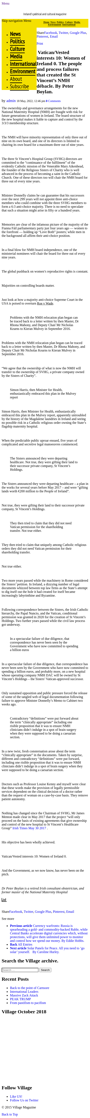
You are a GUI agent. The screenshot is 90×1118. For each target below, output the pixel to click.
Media (77, 22)
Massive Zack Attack (24, 995)
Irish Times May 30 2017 (29, 828)
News (53, 22)
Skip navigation (12, 20)
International (68, 24)
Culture (69, 22)
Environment (54, 24)
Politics (60, 22)
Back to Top (10, 1114)
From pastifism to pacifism (28, 1003)
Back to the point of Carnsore (29, 988)
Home (46, 22)
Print (40, 43)
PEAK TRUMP (20, 999)
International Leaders (24, 991)
